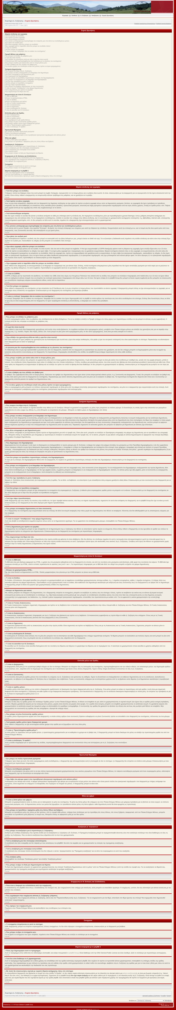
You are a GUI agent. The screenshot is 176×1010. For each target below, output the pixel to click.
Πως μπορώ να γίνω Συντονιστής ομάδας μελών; (21, 122)
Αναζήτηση (95, 15)
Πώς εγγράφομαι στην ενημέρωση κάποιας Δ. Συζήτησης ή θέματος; (27, 159)
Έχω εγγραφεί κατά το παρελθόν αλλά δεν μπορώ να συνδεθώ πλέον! (27, 46)
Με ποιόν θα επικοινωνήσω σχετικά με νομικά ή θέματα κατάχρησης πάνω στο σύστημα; (33, 176)
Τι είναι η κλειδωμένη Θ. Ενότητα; (16, 108)
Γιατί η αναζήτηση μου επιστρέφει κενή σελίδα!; (20, 150)
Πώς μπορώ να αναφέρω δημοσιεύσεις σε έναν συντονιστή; (24, 86)
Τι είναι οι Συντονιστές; (12, 116)
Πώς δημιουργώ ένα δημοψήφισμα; (16, 76)
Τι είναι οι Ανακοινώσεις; (13, 105)
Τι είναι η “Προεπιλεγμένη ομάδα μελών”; (18, 125)
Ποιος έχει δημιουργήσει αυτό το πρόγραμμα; (19, 172)
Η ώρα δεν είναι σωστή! (12, 58)
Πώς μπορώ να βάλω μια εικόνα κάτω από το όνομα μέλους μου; (26, 63)
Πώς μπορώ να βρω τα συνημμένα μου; (18, 168)
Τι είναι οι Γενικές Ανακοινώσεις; (15, 103)
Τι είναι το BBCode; (11, 96)
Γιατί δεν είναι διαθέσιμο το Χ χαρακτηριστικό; (19, 174)
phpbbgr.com (95, 1009)
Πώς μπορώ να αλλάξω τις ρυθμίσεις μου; (18, 56)
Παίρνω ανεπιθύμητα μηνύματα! (15, 133)
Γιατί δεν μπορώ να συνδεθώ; (14, 36)
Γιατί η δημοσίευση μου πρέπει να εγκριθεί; (19, 90)
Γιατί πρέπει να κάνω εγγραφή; (15, 37)
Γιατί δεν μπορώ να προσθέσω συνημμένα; (19, 83)
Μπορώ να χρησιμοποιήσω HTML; (16, 98)
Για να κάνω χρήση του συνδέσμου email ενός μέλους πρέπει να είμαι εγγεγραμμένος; (33, 66)
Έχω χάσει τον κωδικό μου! (14, 43)
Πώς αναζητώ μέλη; (11, 151)
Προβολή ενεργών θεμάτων (163, 23)
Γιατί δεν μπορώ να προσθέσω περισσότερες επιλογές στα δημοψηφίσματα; (29, 78)
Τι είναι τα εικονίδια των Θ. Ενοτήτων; (17, 110)
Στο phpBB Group (72, 953)
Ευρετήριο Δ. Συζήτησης (14, 21)
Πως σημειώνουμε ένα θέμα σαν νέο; (17, 91)
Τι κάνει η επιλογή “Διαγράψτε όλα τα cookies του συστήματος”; (25, 51)
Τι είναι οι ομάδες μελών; (13, 118)
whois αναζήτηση (129, 973)
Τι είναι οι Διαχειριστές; (12, 115)
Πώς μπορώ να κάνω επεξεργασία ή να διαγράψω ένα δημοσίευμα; (27, 73)
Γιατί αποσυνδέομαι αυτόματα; (15, 39)
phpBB (12, 1004)
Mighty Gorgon (169, 1003)
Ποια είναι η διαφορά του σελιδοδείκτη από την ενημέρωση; (24, 158)
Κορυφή (7, 197)
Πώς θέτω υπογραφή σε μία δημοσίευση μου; (19, 74)
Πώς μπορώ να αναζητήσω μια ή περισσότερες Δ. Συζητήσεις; (25, 146)
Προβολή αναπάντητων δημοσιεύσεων (144, 23)
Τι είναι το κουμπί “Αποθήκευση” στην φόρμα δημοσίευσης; (24, 88)
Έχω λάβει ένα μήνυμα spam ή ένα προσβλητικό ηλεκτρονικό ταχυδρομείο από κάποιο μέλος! (35, 135)
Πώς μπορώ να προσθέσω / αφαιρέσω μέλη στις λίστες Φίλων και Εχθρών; (29, 141)
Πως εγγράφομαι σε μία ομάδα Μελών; (17, 120)
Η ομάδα (163, 995)
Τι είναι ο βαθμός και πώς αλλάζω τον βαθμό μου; (21, 64)
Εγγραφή (65, 15)
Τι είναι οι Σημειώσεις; (12, 106)
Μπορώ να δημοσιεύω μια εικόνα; (16, 101)
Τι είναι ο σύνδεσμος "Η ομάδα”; (15, 127)
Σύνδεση (74, 15)
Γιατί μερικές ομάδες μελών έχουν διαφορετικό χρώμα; (22, 123)
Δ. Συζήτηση (84, 15)
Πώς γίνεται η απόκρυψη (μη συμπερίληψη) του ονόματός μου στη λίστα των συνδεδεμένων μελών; (37, 41)
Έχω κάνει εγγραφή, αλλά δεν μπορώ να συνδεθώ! (21, 44)
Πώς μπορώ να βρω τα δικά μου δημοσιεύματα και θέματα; (24, 153)
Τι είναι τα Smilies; (11, 100)
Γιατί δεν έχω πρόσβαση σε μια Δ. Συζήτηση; (19, 81)
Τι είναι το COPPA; (11, 48)
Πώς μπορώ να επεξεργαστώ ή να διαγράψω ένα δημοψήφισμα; (26, 79)
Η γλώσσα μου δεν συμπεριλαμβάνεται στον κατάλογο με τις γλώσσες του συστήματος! (33, 61)
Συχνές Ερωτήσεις (108, 15)
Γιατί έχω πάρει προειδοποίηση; (15, 85)
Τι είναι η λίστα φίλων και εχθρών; (16, 140)
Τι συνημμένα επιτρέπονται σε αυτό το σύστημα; (20, 166)
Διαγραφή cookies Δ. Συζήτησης (151, 995)
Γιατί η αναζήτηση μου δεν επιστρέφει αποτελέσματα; (22, 148)
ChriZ (171, 1005)
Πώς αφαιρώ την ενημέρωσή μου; (16, 161)
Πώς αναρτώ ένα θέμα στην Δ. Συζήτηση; (18, 71)
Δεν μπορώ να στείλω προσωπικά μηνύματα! (19, 131)
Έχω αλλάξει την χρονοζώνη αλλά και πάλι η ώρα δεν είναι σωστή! (26, 59)
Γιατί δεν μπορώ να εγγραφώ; (14, 49)
